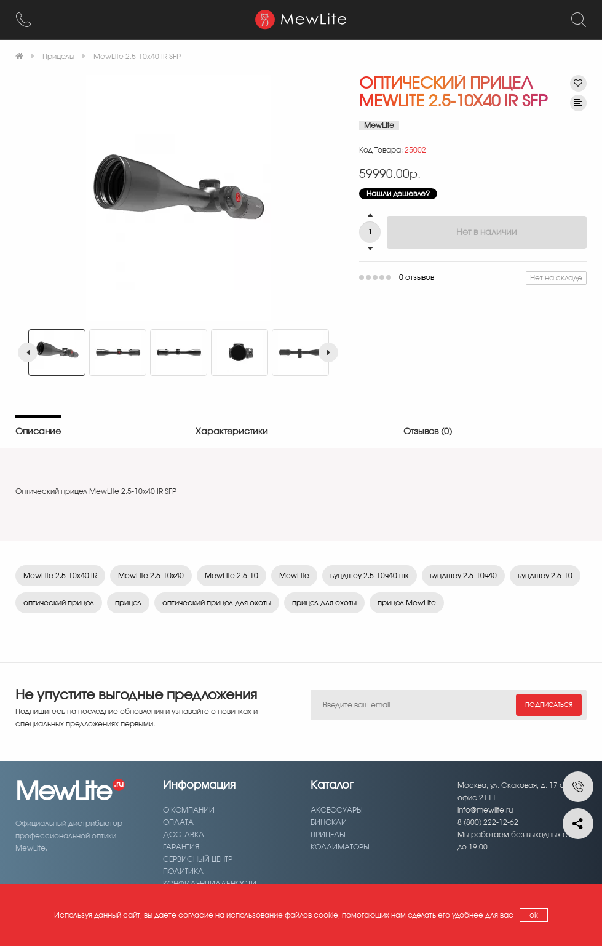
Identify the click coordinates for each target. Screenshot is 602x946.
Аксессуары (337, 810)
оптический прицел (58, 602)
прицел (128, 602)
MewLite (294, 575)
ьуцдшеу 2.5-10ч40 (463, 575)
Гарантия (181, 847)
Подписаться (548, 705)
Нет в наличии (486, 232)
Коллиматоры (340, 847)
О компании (189, 810)
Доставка (183, 834)
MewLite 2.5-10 (231, 575)
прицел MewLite (407, 602)
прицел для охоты (324, 602)
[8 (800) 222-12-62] (23, 19)
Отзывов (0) (427, 431)
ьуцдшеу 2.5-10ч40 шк (369, 575)
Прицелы (328, 834)
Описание (38, 431)
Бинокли (329, 822)
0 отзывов (416, 277)
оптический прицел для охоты (216, 602)
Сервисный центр (197, 859)
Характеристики (232, 431)
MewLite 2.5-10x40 (151, 575)
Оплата (178, 822)
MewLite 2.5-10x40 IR (60, 575)
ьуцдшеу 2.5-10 (545, 575)
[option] (178, 198)
